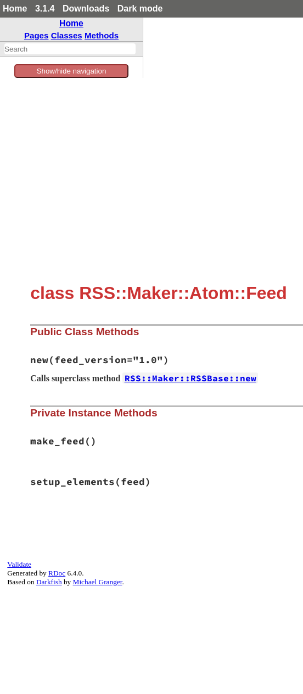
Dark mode (140, 8)
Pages (36, 35)
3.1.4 (45, 8)
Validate (19, 564)
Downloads (86, 8)
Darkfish (49, 582)
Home (15, 8)
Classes (66, 35)
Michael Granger (97, 582)
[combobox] (70, 48)
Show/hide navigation (71, 71)
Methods (102, 35)
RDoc (56, 573)
